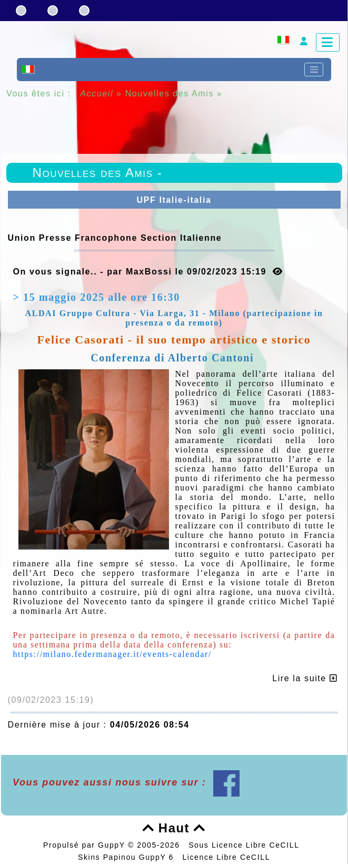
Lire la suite (304, 678)
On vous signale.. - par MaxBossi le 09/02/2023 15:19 (148, 271)
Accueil (96, 93)
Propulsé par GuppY (85, 845)
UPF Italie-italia (174, 199)
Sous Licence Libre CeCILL (245, 845)
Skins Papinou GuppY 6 (129, 857)
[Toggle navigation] (313, 69)
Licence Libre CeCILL (226, 857)
